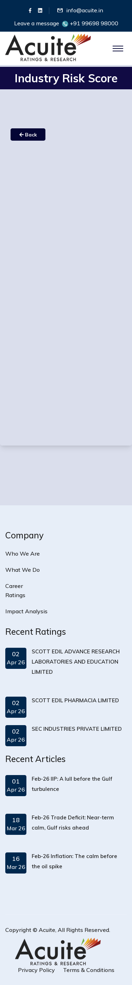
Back (28, 135)
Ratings (15, 595)
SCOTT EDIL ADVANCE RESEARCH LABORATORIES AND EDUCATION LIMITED (76, 661)
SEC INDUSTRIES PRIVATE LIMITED (77, 728)
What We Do (22, 569)
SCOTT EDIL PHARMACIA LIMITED (75, 700)
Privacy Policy (36, 969)
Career (14, 585)
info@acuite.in (84, 10)
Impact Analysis (26, 611)
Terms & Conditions (88, 969)
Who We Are (22, 553)
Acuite (47, 929)
